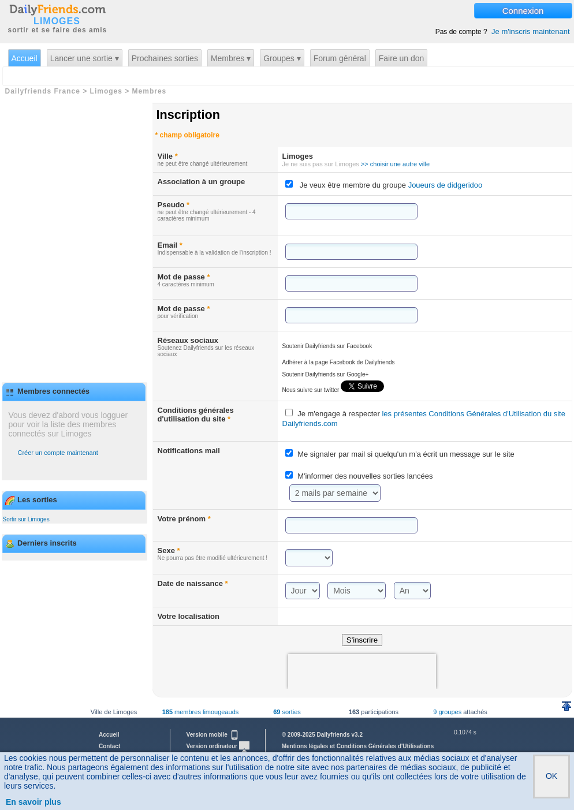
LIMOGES (56, 21)
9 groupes (447, 711)
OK (551, 776)
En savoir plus (33, 802)
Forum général (340, 58)
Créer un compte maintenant (58, 452)
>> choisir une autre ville (395, 163)
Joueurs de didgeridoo (444, 185)
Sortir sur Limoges (26, 519)
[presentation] (362, 671)
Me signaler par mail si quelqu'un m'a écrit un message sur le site (406, 454)
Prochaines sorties (165, 58)
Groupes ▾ (282, 58)
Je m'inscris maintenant (530, 31)
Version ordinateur (218, 746)
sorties (287, 711)
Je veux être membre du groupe (391, 185)
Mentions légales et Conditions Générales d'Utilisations (358, 746)
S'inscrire (362, 640)
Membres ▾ (231, 58)
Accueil (25, 58)
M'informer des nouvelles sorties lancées (365, 476)
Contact (109, 746)
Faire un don (401, 58)
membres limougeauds (200, 711)
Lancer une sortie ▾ (84, 58)
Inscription (188, 114)
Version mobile (213, 734)
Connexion (523, 11)
